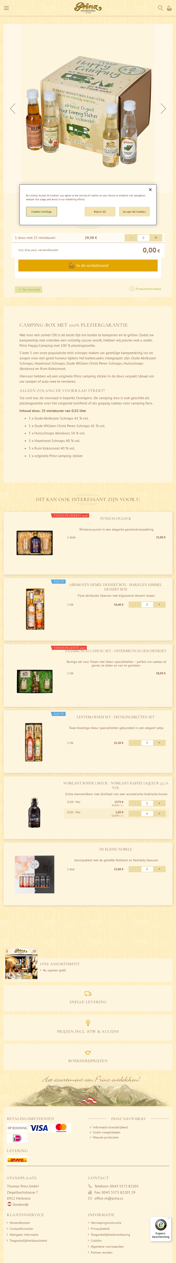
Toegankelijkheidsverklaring (110, 1235)
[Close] (150, 189)
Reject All (100, 211)
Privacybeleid (100, 1229)
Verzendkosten (20, 1223)
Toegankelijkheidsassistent (28, 1241)
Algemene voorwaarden (107, 1246)
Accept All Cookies (134, 211)
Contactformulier (21, 1229)
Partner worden (102, 1252)
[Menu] (168, 1219)
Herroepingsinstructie (106, 1223)
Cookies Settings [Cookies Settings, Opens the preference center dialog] (41, 211)
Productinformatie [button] (148, 289)
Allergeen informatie (24, 1235)
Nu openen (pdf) (54, 970)
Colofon (96, 1241)
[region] (88, 204)
